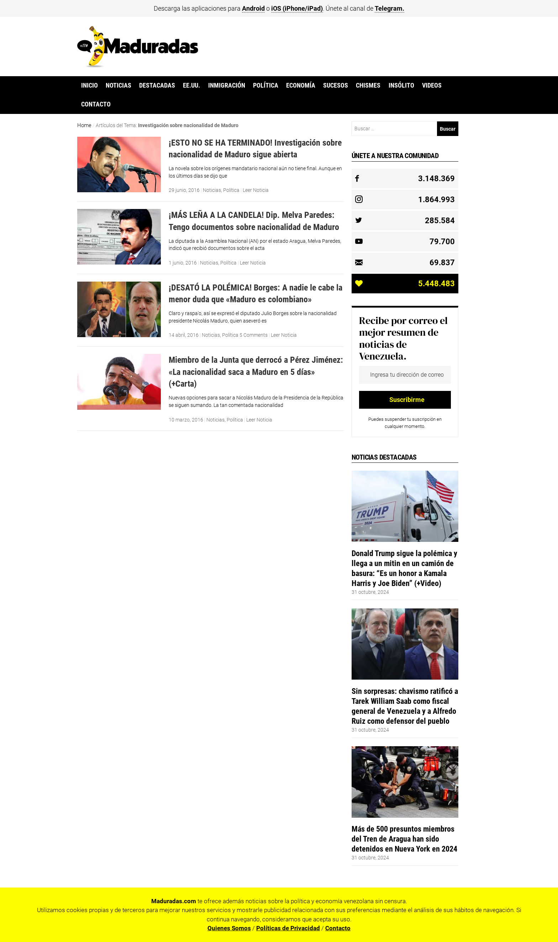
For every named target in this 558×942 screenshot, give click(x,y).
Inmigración (226, 85)
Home (84, 125)
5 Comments (253, 335)
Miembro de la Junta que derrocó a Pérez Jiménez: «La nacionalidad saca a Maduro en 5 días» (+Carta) (256, 372)
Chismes (368, 85)
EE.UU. (191, 85)
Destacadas (157, 85)
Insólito (401, 85)
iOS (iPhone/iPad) (297, 8)
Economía (300, 85)
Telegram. (389, 8)
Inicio (89, 85)
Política (265, 85)
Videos (432, 85)
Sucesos (335, 85)
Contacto (96, 104)
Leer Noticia (256, 190)
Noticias (118, 85)
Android (253, 8)
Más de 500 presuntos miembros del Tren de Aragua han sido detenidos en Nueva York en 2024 (404, 838)
